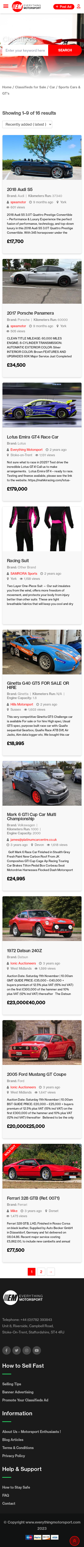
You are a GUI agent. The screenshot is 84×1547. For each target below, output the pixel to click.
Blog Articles (12, 1440)
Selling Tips (11, 1384)
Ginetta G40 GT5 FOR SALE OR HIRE (38, 685)
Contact (8, 1503)
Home (7, 87)
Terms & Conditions (18, 1448)
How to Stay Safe (16, 1487)
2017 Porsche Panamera (30, 313)
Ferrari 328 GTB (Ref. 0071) (33, 1198)
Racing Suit (18, 560)
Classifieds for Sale (30, 87)
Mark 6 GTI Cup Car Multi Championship (31, 816)
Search (65, 50)
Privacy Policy (13, 1456)
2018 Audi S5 (20, 189)
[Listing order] (27, 124)
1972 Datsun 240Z (24, 950)
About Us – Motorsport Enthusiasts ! (31, 1432)
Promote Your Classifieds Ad (25, 1400)
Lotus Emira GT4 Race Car (32, 437)
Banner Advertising (17, 1392)
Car (52, 87)
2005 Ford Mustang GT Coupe (36, 1074)
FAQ (5, 1495)
